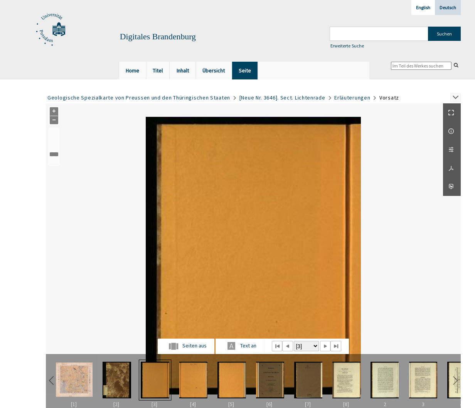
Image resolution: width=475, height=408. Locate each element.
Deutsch (448, 7)
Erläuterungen (352, 97)
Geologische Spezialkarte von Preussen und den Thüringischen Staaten (138, 97)
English (423, 7)
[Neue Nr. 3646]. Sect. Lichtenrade (282, 97)
